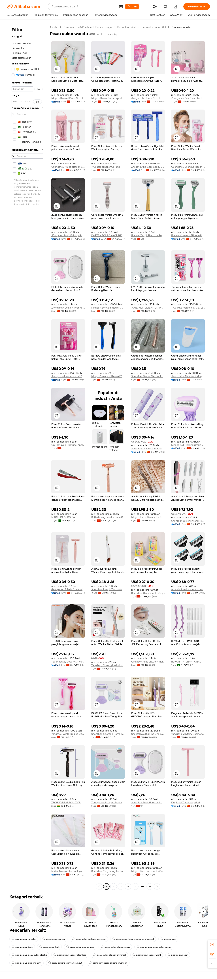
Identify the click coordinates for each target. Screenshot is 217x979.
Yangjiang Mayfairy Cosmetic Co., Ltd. (188, 733)
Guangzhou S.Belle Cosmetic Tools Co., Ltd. (68, 589)
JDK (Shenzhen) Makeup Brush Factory (68, 235)
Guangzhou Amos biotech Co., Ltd (68, 166)
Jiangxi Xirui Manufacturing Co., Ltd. (188, 376)
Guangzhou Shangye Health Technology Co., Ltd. (188, 166)
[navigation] (27, 457)
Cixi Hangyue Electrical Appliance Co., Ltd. (68, 444)
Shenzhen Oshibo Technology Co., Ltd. (148, 448)
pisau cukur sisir (178, 954)
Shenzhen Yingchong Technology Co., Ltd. (108, 871)
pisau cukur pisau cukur (80, 947)
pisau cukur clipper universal (109, 954)
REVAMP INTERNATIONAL (186, 661)
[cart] (166, 7)
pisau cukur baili (49, 947)
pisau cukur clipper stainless (70, 954)
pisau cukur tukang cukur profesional (133, 939)
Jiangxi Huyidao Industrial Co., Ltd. (68, 376)
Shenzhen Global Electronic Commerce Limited (148, 376)
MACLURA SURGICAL (63, 517)
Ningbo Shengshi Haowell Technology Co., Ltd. (108, 376)
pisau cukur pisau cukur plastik (29, 954)
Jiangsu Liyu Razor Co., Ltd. (146, 98)
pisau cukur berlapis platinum (89, 939)
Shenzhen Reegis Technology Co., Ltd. (108, 589)
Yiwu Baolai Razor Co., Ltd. (105, 166)
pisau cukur (168, 939)
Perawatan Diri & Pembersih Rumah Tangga (87, 27)
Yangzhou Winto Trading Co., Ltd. (68, 733)
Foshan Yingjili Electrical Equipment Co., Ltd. (148, 235)
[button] (121, 6)
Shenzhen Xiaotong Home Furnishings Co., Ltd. (108, 733)
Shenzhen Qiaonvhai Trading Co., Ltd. (148, 593)
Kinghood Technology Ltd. (185, 802)
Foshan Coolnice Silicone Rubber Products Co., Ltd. (188, 235)
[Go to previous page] (99, 886)
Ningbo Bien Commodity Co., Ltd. (148, 871)
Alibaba (54, 27)
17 (150, 886)
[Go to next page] (157, 886)
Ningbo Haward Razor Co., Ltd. (68, 98)
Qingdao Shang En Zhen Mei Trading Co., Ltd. (148, 661)
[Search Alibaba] (84, 7)
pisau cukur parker (53, 939)
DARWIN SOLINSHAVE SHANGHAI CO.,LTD (108, 235)
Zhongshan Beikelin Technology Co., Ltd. (68, 307)
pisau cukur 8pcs (22, 947)
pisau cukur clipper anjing (26, 962)
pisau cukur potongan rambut (65, 962)
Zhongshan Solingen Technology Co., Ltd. (108, 802)
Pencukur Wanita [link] (180, 27)
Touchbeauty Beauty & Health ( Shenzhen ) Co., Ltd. (68, 661)
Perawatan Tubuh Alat (154, 27)
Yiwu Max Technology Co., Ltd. (188, 307)
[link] (212, 944)
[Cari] (132, 6)
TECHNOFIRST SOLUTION (66, 802)
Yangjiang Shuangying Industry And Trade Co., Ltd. (108, 665)
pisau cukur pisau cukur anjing (154, 947)
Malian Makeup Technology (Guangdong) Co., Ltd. (68, 871)
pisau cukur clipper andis (115, 947)
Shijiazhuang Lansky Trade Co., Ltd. (108, 517)
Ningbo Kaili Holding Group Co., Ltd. (188, 444)
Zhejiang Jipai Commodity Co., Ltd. (148, 166)
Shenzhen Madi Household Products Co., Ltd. (148, 802)
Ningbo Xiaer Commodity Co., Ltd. (108, 307)
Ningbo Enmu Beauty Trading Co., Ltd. (148, 517)
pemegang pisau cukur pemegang (108, 962)
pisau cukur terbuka (24, 939)
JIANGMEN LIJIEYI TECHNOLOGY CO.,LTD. (148, 307)
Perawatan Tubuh (126, 27)
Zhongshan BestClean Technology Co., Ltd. (188, 98)
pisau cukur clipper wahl (147, 954)
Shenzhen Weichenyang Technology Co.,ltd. (188, 520)
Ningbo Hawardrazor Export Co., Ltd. (108, 98)
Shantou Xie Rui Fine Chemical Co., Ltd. (148, 733)
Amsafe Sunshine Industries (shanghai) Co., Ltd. (188, 589)
